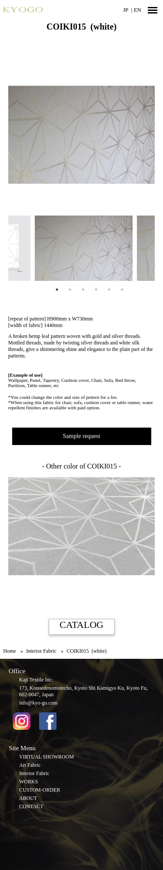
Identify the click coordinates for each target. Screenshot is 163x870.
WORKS (28, 782)
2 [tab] (70, 289)
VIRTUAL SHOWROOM (46, 757)
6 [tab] (122, 289)
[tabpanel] (81, 248)
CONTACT (31, 806)
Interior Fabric (34, 773)
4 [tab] (96, 289)
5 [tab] (109, 289)
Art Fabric (30, 765)
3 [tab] (83, 289)
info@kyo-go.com (38, 703)
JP (125, 10)
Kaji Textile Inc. (36, 680)
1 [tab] (57, 289)
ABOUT (28, 798)
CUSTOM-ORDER (39, 790)
